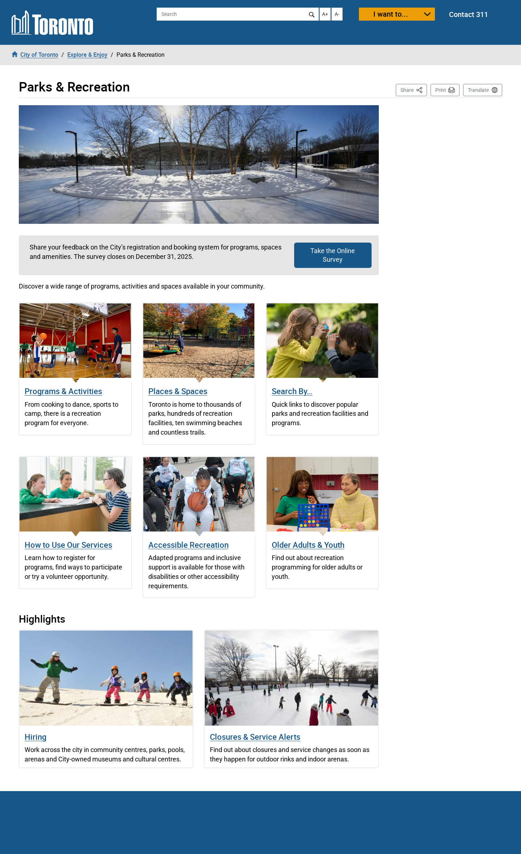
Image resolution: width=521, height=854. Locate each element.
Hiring (35, 736)
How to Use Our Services (68, 544)
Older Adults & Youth (308, 544)
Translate (478, 90)
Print (440, 90)
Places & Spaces (177, 391)
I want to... (390, 14)
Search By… (292, 391)
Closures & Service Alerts (255, 736)
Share (414, 89)
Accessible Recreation (188, 544)
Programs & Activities (63, 391)
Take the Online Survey (332, 255)
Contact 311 (468, 14)
